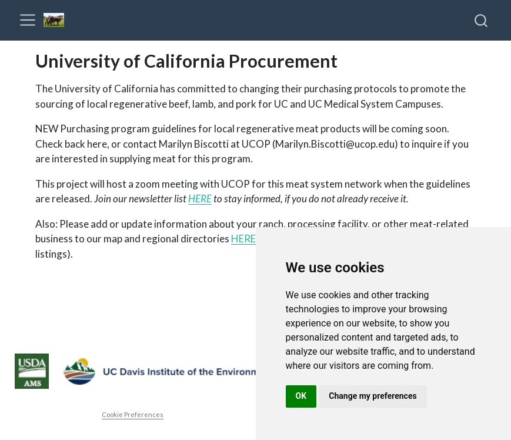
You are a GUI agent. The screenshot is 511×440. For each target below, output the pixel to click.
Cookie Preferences (132, 414)
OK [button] (301, 396)
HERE (200, 198)
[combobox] (481, 20)
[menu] (28, 20)
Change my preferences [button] (372, 396)
